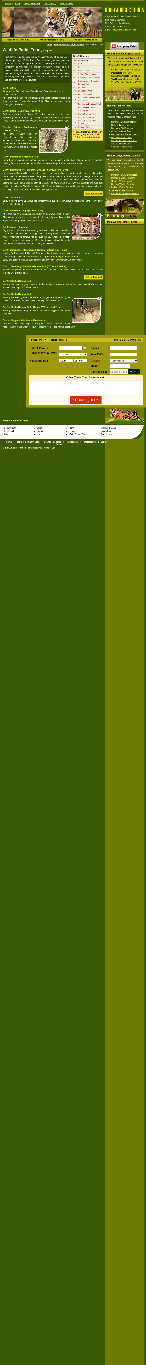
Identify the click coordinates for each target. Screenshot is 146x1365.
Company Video (33, 444)
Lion (38, 437)
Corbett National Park (121, 131)
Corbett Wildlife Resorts (122, 181)
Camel (7, 437)
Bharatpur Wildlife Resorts (123, 178)
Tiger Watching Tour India (123, 82)
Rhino (71, 430)
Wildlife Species (15, 423)
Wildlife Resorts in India (52, 40)
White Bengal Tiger (77, 437)
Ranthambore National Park (124, 140)
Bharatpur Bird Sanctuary (122, 128)
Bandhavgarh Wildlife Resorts (124, 175)
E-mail (59, 447)
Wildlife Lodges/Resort (123, 155)
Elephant (40, 433)
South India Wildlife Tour (122, 76)
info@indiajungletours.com (125, 30)
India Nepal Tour (118, 73)
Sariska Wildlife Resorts (122, 190)
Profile (17, 3)
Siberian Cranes (108, 430)
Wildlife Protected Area (122, 222)
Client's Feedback (32, 3)
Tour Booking (50, 3)
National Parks (119, 105)
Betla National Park (120, 125)
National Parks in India (18, 40)
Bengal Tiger (10, 430)
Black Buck (9, 433)
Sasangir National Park (121, 147)
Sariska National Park (121, 143)
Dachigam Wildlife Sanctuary (124, 134)
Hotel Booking (66, 3)
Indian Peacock (108, 433)
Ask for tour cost (93, 193)
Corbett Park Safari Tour (122, 70)
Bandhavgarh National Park (124, 122)
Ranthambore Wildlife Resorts (125, 193)
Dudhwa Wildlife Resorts (122, 184)
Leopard (72, 433)
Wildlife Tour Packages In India (69, 44)
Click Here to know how (87, 137)
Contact (104, 444)
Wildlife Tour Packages (85, 40)
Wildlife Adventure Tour (121, 79)
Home (8, 3)
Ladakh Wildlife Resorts (122, 187)
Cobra (39, 430)
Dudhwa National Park (121, 137)
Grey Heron (106, 437)
